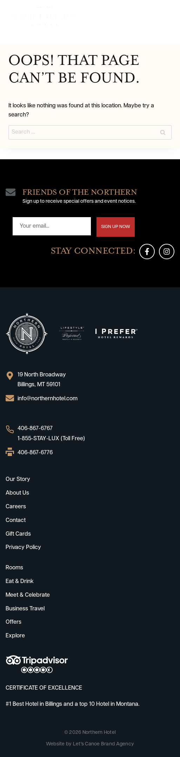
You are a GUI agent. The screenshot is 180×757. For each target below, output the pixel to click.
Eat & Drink (20, 581)
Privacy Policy (23, 547)
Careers (16, 507)
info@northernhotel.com (48, 399)
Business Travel (25, 609)
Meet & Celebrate (28, 595)
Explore (15, 636)
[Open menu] (167, 16)
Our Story (18, 479)
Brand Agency (117, 744)
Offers (13, 622)
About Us (17, 493)
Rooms (14, 568)
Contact (16, 520)
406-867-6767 (35, 428)
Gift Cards (18, 534)
